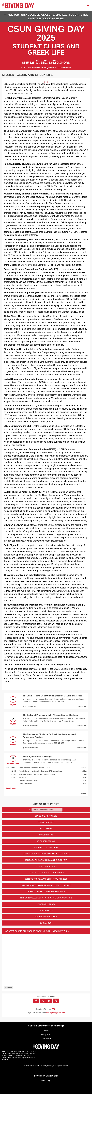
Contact (46, 1078)
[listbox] (46, 104)
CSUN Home (46, 1086)
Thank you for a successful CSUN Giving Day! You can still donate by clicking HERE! (46, 16)
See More (8, 1035)
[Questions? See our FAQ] (53, 1056)
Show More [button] (11, 836)
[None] (46, 1008)
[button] (10, 104)
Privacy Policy (46, 1082)
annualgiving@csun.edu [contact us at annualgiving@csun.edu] (55, 1060)
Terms (42, 1128)
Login (49, 1128)
